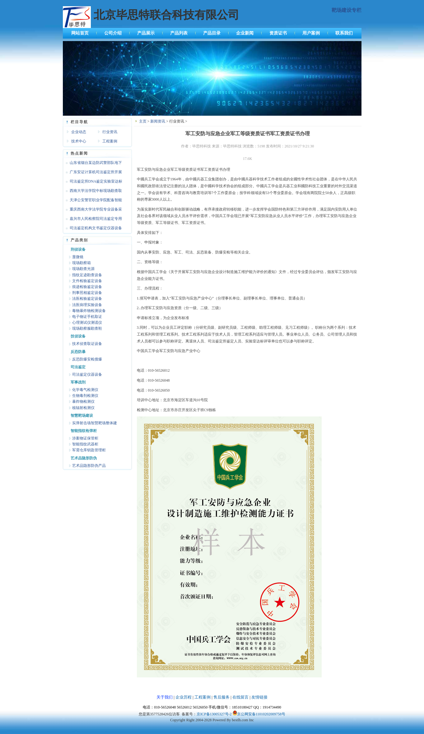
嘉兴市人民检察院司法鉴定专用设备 (92, 219)
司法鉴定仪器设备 (87, 374)
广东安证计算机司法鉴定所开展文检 (92, 173)
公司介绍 (113, 33)
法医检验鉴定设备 (87, 298)
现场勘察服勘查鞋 (87, 328)
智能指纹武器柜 (85, 444)
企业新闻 (245, 33)
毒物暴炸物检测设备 (89, 311)
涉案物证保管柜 (85, 438)
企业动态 (78, 132)
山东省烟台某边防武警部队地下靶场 (92, 163)
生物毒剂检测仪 (85, 395)
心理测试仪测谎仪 (87, 322)
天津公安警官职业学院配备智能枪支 (92, 201)
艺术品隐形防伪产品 (89, 465)
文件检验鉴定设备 (87, 281)
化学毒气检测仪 (85, 390)
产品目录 (212, 33)
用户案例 (311, 33)
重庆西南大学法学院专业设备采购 (92, 210)
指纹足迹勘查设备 (87, 275)
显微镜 (77, 257)
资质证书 (278, 33)
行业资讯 (109, 132)
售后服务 (221, 697)
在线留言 (240, 697)
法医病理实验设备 (87, 305)
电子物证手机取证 (87, 316)
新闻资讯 (157, 121)
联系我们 (344, 33)
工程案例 (109, 141)
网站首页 (80, 33)
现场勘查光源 (83, 269)
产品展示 (146, 33)
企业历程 (183, 697)
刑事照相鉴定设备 (87, 292)
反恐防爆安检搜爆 (87, 359)
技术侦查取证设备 (87, 343)
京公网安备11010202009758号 (261, 714)
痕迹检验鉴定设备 (87, 287)
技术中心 (78, 141)
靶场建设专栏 (346, 10)
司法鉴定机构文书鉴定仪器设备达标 (92, 229)
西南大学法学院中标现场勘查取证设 (92, 191)
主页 (143, 121)
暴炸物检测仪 (83, 401)
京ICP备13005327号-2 (214, 714)
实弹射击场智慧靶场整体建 (94, 423)
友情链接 (259, 697)
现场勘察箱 (81, 263)
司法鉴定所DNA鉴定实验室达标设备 (93, 182)
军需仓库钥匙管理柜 (89, 450)
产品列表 (179, 33)
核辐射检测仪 (83, 408)
